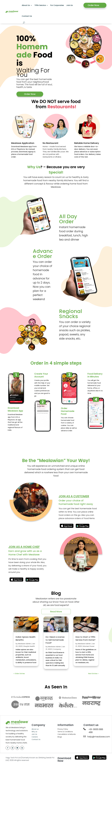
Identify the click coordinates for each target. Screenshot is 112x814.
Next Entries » (93, 673)
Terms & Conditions (65, 732)
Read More (56, 611)
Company (57, 649)
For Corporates (57, 5)
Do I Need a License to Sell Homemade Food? (55, 640)
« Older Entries (19, 673)
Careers (35, 737)
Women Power (88, 646)
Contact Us (27, 16)
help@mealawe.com (98, 736)
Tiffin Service (40, 5)
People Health (29, 646)
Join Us (69, 5)
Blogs (60, 737)
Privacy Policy (63, 729)
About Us (26, 5)
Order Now (93, 5)
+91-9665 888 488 (96, 731)
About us (35, 729)
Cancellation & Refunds (67, 734)
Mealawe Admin (24, 644)
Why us (34, 732)
